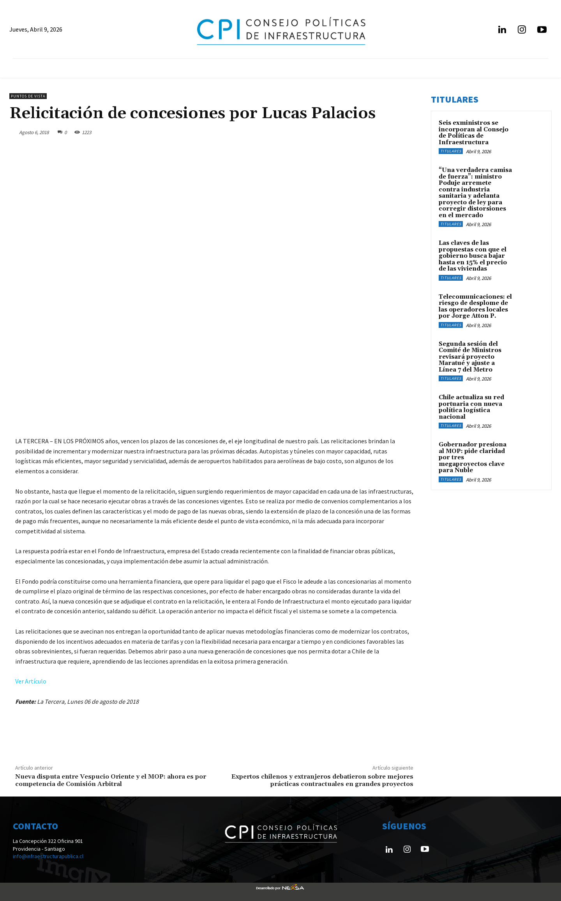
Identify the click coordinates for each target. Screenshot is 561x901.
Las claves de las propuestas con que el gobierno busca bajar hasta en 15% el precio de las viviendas (473, 256)
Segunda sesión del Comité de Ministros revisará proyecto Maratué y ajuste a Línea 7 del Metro (470, 356)
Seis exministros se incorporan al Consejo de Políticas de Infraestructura (473, 132)
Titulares (450, 151)
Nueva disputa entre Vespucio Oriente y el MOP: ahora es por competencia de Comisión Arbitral (110, 780)
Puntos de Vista (28, 96)
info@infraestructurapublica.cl (48, 856)
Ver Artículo (30, 681)
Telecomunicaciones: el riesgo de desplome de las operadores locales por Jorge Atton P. (475, 306)
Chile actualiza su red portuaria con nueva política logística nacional (471, 407)
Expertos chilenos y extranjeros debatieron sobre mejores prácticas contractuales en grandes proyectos (322, 780)
